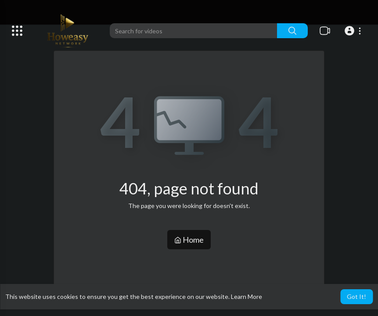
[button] (354, 31)
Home (189, 239)
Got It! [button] (356, 296)
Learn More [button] (246, 296)
